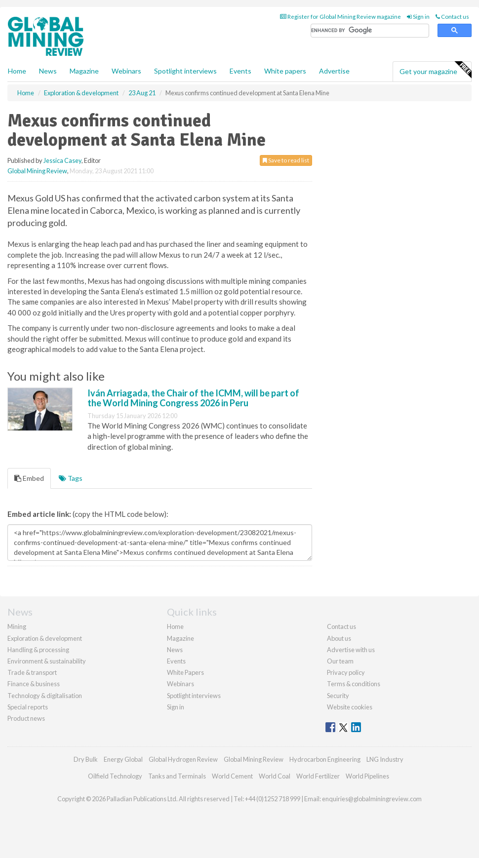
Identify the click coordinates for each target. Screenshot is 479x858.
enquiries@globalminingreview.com (372, 799)
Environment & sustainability (46, 661)
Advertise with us (351, 650)
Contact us (452, 16)
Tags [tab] (70, 478)
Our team (340, 661)
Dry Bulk (86, 759)
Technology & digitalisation (44, 696)
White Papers (185, 672)
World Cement (232, 776)
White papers (285, 71)
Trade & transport (32, 672)
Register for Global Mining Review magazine (340, 16)
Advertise (334, 71)
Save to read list (286, 160)
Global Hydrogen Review (183, 759)
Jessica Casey (62, 160)
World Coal (274, 776)
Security (338, 696)
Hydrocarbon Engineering (324, 759)
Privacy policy (346, 672)
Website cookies (349, 707)
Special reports (27, 707)
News (175, 650)
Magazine (84, 71)
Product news (26, 718)
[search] (370, 31)
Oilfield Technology (115, 776)
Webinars (126, 71)
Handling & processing (38, 650)
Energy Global (123, 759)
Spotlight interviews (185, 71)
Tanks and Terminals (177, 776)
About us (339, 638)
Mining (16, 626)
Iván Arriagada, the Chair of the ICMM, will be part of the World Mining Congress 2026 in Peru (193, 398)
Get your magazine (435, 70)
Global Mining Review (37, 171)
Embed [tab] (29, 478)
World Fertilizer (318, 776)
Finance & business (33, 684)
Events (240, 71)
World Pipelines (367, 776)
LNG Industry (384, 759)
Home (17, 71)
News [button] (48, 71)
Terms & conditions (353, 684)
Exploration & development (44, 638)
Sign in (418, 16)
